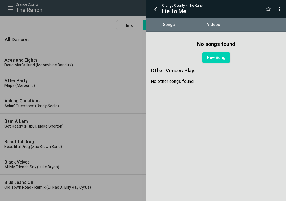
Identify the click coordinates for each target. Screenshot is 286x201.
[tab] (168, 24)
